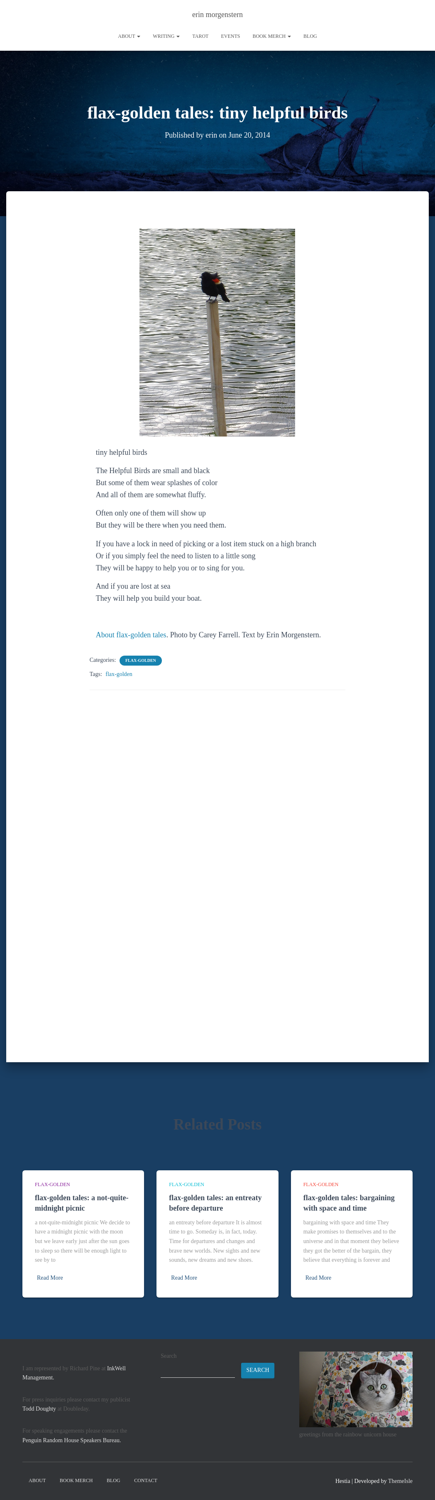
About (129, 36)
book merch (271, 36)
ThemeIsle (400, 1481)
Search (168, 1356)
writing (166, 36)
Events (230, 36)
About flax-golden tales (131, 634)
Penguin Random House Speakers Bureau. (71, 1440)
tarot (200, 36)
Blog (310, 36)
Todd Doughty (39, 1409)
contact (145, 1480)
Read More (50, 1278)
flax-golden (140, 660)
